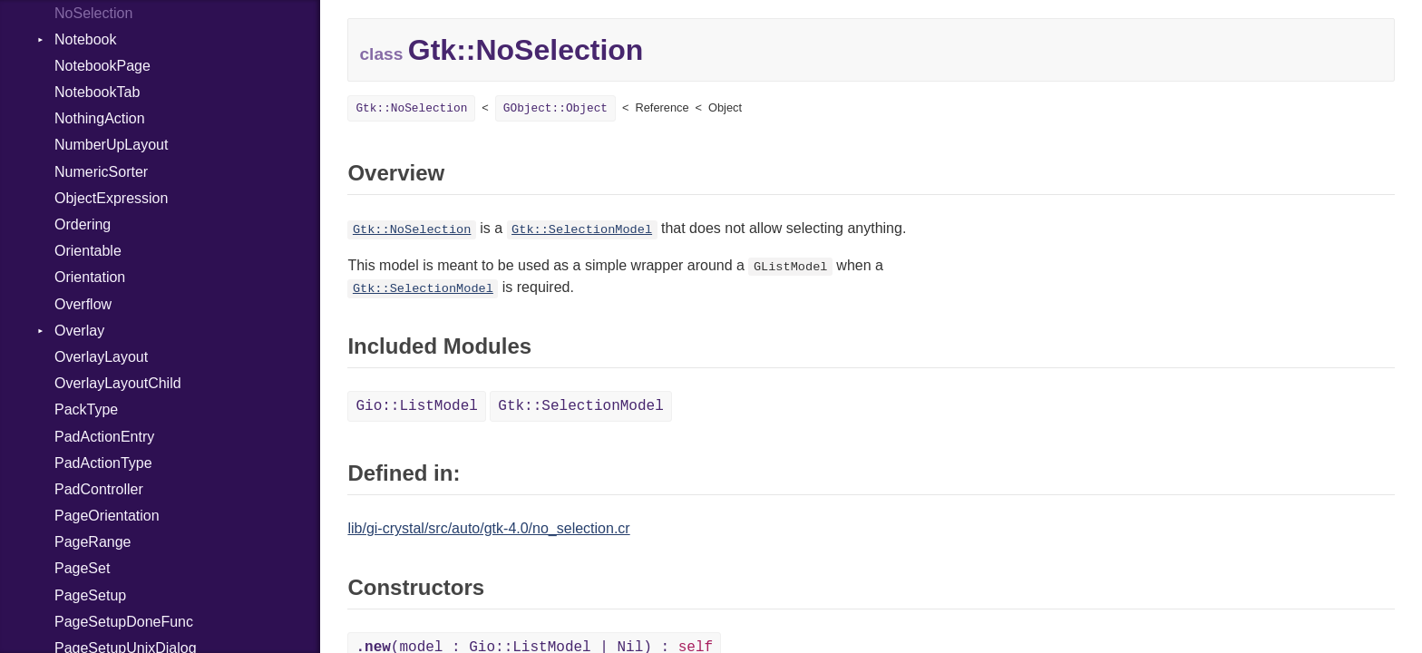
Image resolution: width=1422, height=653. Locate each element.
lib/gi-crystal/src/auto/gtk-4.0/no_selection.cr (488, 528)
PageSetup (90, 595)
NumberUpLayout (111, 144)
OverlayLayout (101, 357)
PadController (98, 489)
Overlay (79, 330)
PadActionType (103, 463)
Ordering (82, 224)
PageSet (82, 568)
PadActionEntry (104, 436)
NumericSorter (101, 172)
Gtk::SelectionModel (581, 230)
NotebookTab (97, 92)
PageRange (92, 542)
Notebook (85, 39)
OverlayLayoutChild (117, 383)
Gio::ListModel (416, 406)
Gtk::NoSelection (411, 108)
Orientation (89, 277)
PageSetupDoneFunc (123, 621)
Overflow (83, 304)
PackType (86, 409)
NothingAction (99, 118)
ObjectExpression (111, 198)
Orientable (88, 250)
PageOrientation (107, 515)
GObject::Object (555, 108)
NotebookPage (102, 65)
